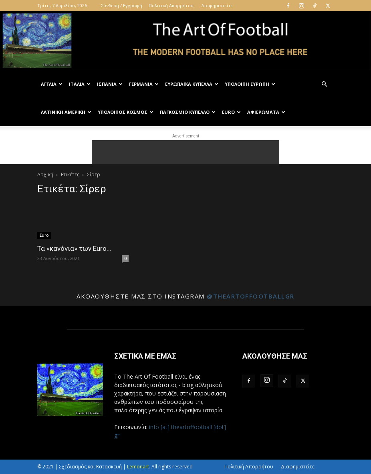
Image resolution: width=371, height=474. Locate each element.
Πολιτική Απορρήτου (171, 5)
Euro (231, 112)
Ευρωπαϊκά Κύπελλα (191, 84)
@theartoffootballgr (250, 296)
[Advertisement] (185, 152)
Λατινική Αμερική (66, 112)
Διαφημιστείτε (217, 5)
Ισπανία (110, 84)
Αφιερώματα (266, 112)
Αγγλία (52, 84)
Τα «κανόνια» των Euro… (74, 248)
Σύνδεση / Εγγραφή (121, 5)
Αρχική (45, 174)
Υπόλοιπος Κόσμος (125, 112)
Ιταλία (80, 84)
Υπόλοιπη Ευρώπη (250, 84)
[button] (324, 84)
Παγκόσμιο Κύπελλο (188, 112)
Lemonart (138, 466)
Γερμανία (144, 84)
